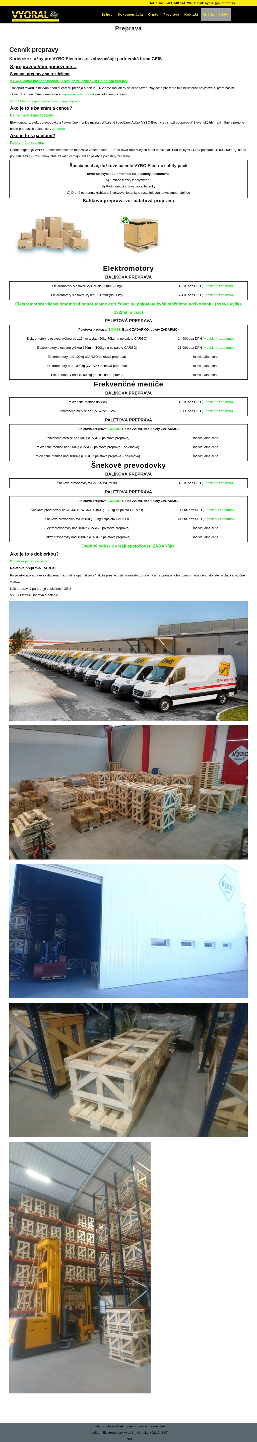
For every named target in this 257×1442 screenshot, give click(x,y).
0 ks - (215, 14)
